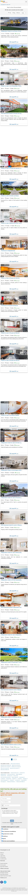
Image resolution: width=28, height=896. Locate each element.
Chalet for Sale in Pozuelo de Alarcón (10, 278)
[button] (5, 4)
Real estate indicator (4, 874)
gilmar (4, 838)
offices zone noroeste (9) (5, 768)
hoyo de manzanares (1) (5, 780)
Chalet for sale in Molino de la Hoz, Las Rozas (12, 223)
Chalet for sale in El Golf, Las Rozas (10, 195)
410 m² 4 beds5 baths (10, 253)
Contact (1, 854)
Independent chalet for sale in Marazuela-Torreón (13, 552)
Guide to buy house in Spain (5, 875)
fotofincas (5, 836)
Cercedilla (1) (20, 778)
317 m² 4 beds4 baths (10, 555)
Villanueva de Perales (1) (11, 781)
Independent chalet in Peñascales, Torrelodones (13, 662)
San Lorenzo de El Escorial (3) (6, 777)
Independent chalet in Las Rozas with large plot (13, 717)
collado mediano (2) (15, 777)
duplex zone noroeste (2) (16, 765)
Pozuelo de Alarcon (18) (15, 772)
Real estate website (4, 866)
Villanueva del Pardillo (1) (20, 781)
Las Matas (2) (3, 778)
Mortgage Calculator (4, 872)
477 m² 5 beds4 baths (10, 170)
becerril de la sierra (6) (11, 774)
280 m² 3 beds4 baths (10, 88)
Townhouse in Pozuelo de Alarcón (9, 305)
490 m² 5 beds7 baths (10, 582)
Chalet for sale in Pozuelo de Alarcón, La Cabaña (13, 168)
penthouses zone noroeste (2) (6, 766)
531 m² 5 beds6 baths (10, 609)
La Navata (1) (12, 780)
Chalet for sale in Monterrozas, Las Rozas (11, 58)
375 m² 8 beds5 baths (10, 692)
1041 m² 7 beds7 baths (10, 225)
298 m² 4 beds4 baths (10, 527)
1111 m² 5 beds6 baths (10, 33)
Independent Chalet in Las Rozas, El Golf (11, 31)
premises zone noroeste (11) (14, 768)
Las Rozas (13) (22, 772)
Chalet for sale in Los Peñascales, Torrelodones (13, 86)
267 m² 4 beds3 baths (10, 280)
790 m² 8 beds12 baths (10, 472)
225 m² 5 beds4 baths (10, 308)
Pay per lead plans (3, 863)
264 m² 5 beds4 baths (10, 61)
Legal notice (2, 855)
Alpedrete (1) (14, 778)
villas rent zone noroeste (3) (15, 763)
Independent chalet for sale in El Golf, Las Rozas (13, 442)
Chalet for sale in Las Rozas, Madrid (10, 415)
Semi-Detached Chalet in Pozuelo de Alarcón (12, 113)
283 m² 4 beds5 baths (10, 335)
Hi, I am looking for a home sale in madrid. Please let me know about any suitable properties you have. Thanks (10, 813)
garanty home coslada (8, 833)
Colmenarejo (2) (21, 777)
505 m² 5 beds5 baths (10, 664)
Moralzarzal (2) (8, 778)
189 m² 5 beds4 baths (10, 417)
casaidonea (5, 829)
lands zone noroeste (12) (5, 769)
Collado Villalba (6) (19, 774)
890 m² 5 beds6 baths (10, 445)
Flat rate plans (3, 865)
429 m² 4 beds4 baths (10, 637)
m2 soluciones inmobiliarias (9, 831)
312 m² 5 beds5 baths (10, 362)
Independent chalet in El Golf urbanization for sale (13, 580)
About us (2, 852)
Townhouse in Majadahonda (8, 250)
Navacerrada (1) (24, 780)
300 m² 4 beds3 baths (10, 719)
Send (12, 820)
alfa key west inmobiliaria (9, 841)
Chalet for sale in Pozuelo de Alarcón (10, 333)
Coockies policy (3, 858)
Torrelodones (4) (9, 775)
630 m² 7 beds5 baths (10, 500)
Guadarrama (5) (3, 775)
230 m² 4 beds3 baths (10, 116)
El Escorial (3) (15, 775)
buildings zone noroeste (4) (16, 766)
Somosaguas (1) (3, 781)
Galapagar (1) (25, 778)
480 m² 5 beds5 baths (10, 747)
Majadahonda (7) (3, 774)
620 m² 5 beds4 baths (10, 198)
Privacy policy (3, 857)
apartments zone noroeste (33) (6, 765)
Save (16, 42)
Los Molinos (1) (17, 780)
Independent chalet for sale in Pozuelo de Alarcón (13, 497)
